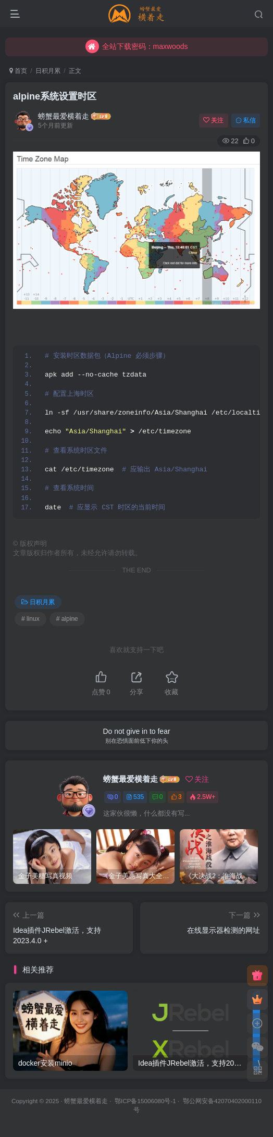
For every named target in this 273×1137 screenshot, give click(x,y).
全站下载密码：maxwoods (136, 46)
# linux (30, 618)
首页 (18, 70)
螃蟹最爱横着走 (63, 116)
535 (135, 797)
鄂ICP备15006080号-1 (145, 1100)
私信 (245, 120)
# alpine (67, 618)
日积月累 (47, 70)
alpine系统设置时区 (54, 96)
